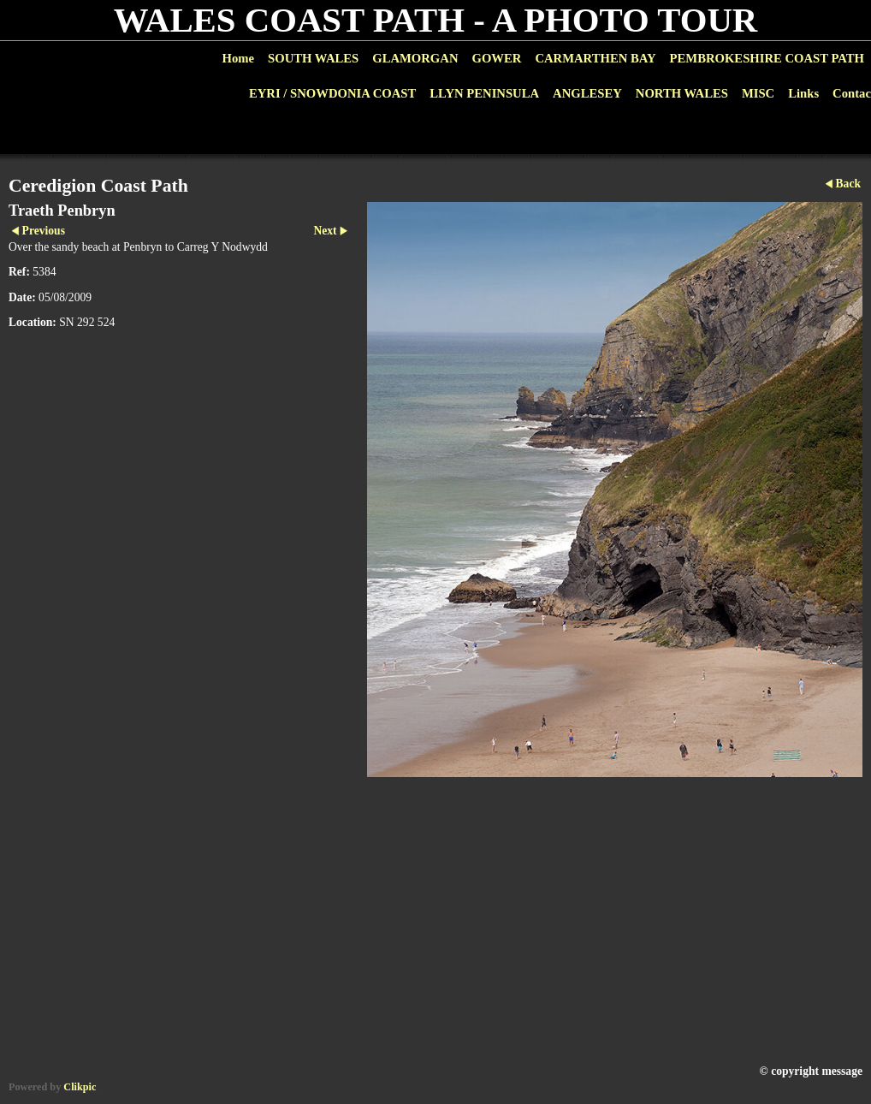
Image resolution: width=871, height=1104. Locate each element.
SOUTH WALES (313, 58)
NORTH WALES (682, 93)
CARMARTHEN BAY (595, 58)
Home (238, 58)
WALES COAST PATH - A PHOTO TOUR (436, 20)
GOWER (496, 58)
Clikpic (79, 1087)
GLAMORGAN (415, 58)
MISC (758, 93)
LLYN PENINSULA (484, 93)
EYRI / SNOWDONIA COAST (332, 93)
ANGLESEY (587, 93)
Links (803, 93)
